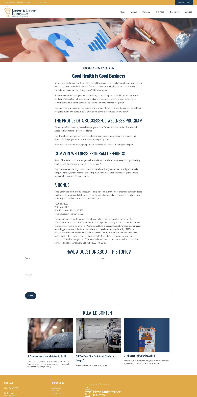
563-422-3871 (39, 3)
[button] (123, 11)
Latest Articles (56, 388)
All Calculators (57, 393)
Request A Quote (183, 3)
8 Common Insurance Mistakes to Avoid (47, 356)
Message (29, 274)
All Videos (55, 391)
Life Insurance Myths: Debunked (139, 355)
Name (27, 258)
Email (102, 258)
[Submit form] (30, 295)
